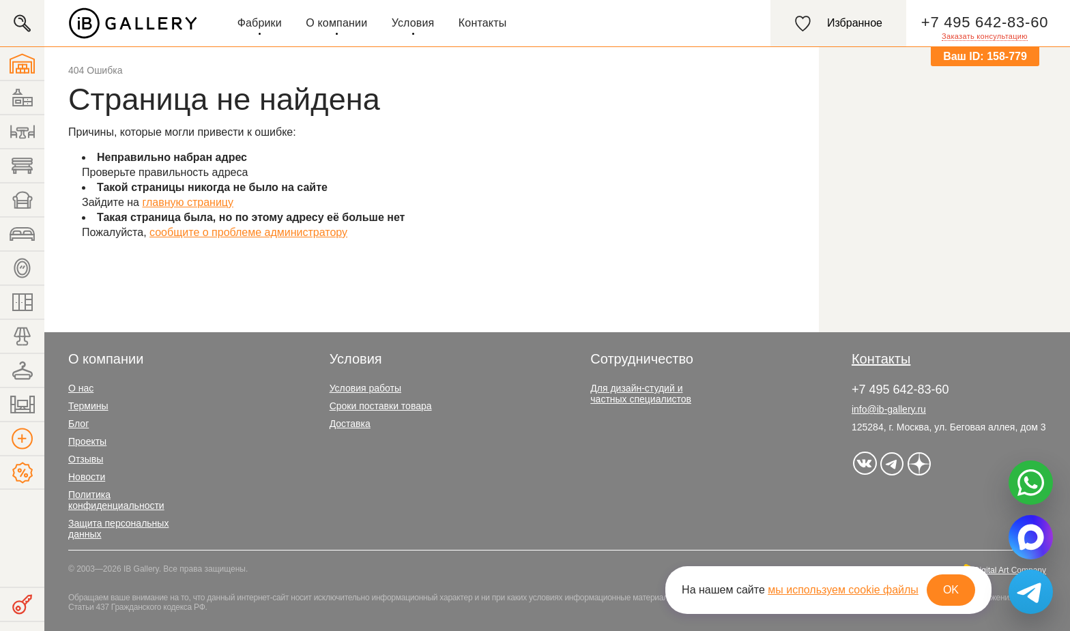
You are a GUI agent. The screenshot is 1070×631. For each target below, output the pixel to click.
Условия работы (365, 388)
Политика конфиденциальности (116, 500)
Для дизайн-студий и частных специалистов (640, 394)
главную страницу (187, 202)
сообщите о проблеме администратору (248, 232)
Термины (88, 405)
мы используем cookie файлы (843, 590)
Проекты (87, 441)
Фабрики (259, 23)
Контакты (483, 23)
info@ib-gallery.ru (889, 409)
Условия (413, 23)
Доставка (350, 423)
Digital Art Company (1010, 570)
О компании (336, 23)
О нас (80, 388)
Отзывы (85, 459)
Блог (78, 423)
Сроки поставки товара (381, 405)
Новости (86, 476)
